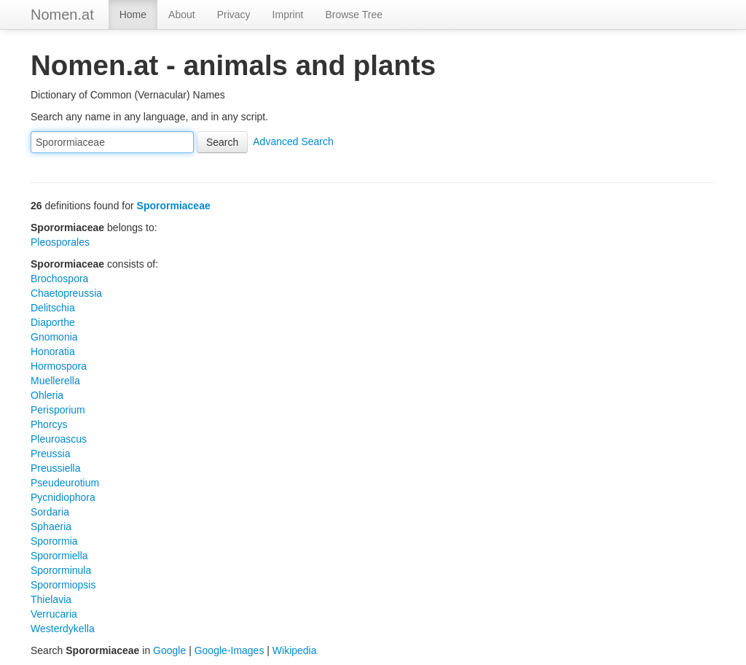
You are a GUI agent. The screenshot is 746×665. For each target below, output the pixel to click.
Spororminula (61, 570)
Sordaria (50, 512)
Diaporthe (53, 322)
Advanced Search (293, 141)
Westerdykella (63, 628)
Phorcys (49, 424)
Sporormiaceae (174, 205)
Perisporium (58, 410)
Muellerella (55, 380)
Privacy (234, 14)
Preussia (50, 453)
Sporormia (54, 541)
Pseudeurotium (65, 483)
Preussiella (55, 468)
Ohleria (47, 395)
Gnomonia (54, 337)
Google (169, 650)
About (181, 14)
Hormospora (59, 366)
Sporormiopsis (63, 585)
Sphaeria (51, 526)
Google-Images (229, 650)
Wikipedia (294, 650)
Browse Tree (353, 14)
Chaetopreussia (66, 293)
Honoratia (53, 351)
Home (132, 14)
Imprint (288, 14)
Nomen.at (62, 15)
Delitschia (53, 308)
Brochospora (59, 278)
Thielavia (51, 599)
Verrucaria (54, 614)
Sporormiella (59, 555)
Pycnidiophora (63, 497)
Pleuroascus (59, 439)
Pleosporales (60, 242)
